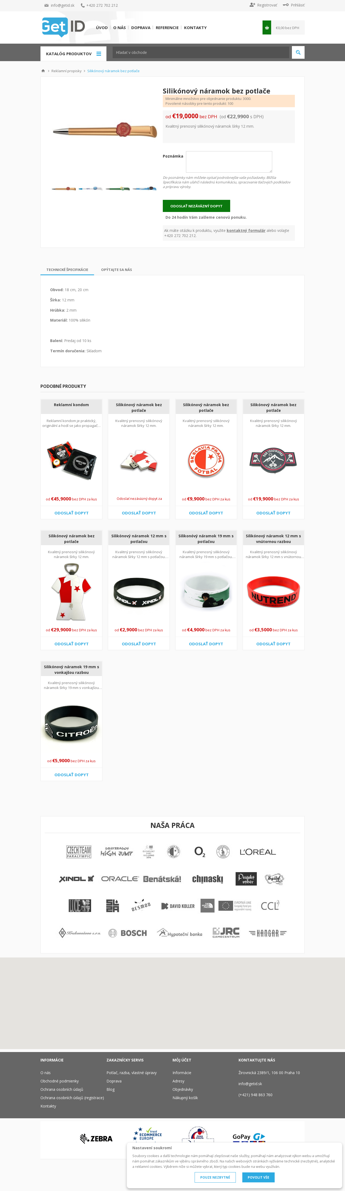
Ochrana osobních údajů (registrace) (72, 1097)
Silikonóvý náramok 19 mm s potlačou (206, 538)
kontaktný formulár (246, 230)
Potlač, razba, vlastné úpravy (131, 1072)
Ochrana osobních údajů (61, 1089)
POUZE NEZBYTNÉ (215, 1177)
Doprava (140, 27)
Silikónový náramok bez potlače (139, 407)
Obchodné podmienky (59, 1081)
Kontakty (195, 27)
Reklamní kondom (71, 404)
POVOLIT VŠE (258, 1177)
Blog (110, 1089)
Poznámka (173, 156)
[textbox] (201, 52)
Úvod (102, 27)
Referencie (167, 27)
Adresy (178, 1081)
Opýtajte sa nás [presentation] (116, 269)
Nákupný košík (185, 1097)
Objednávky (182, 1089)
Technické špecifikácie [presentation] (67, 269)
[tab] (67, 269)
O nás (119, 27)
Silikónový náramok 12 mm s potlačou (139, 538)
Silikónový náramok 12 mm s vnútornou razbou (273, 538)
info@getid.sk (62, 5)
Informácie (181, 1072)
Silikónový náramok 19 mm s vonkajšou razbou (71, 669)
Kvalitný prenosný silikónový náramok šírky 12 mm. (138, 423)
